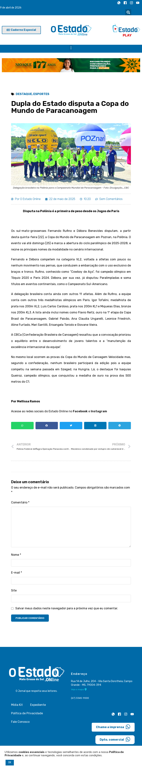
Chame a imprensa (113, 726)
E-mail (16, 572)
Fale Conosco (20, 721)
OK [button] (9, 762)
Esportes (41, 94)
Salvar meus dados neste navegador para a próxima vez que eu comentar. (66, 608)
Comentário (20, 502)
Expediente (38, 705)
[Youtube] (138, 3)
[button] (128, 12)
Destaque (24, 94)
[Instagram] (131, 3)
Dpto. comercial (115, 739)
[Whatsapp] (119, 3)
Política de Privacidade (27, 713)
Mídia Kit (17, 705)
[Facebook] (125, 3)
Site (14, 590)
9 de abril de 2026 (10, 7)
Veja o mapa (79, 689)
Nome (16, 554)
